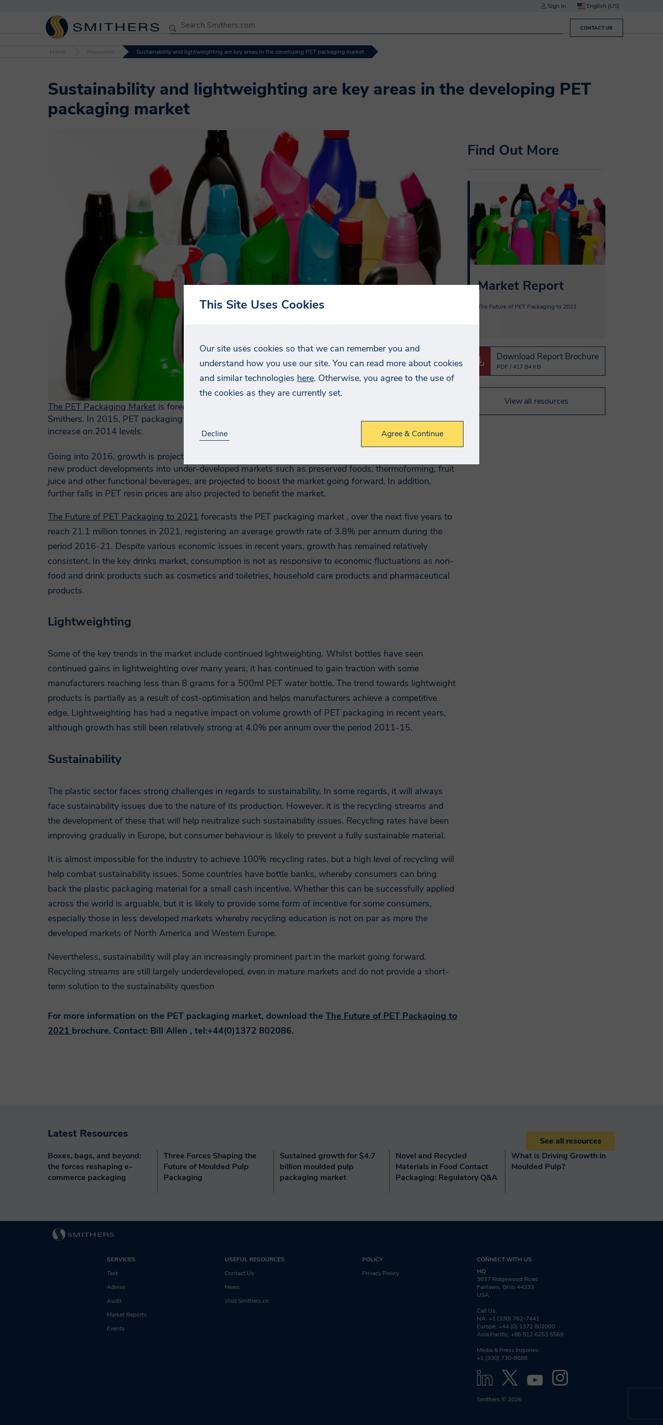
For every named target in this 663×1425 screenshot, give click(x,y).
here (305, 378)
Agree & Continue (412, 433)
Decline (214, 434)
